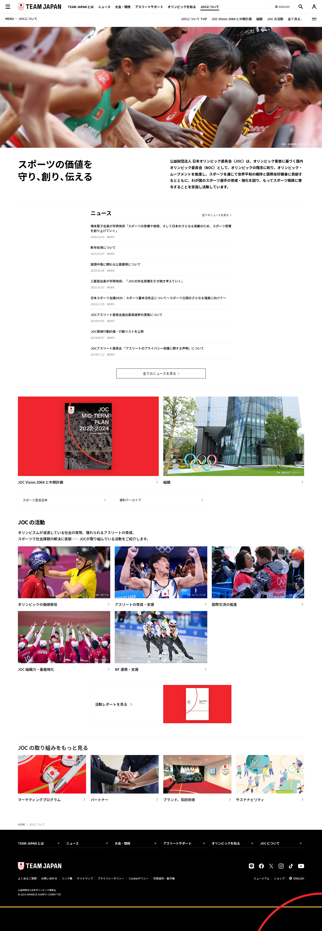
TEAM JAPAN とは (39, 843)
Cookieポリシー (139, 878)
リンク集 (67, 878)
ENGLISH (298, 878)
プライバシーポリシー (110, 878)
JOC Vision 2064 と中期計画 (232, 19)
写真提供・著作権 (164, 878)
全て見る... (295, 19)
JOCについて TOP (194, 19)
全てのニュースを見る (215, 215)
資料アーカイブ (130, 500)
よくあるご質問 (27, 878)
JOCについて (209, 6)
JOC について (281, 843)
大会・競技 (136, 843)
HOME (21, 824)
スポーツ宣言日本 (35, 500)
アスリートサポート (149, 6)
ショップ (279, 878)
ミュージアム (261, 878)
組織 (259, 19)
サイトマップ (85, 878)
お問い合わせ (49, 878)
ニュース (104, 6)
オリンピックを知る (182, 6)
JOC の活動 (275, 19)
